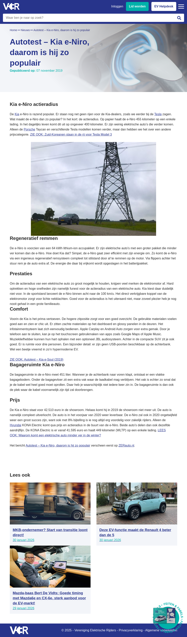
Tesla (158, 114)
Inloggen (117, 6)
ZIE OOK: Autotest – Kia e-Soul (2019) (36, 359)
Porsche (29, 129)
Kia (17, 114)
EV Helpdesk (163, 6)
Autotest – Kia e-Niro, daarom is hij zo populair (58, 445)
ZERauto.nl (126, 445)
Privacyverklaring (131, 630)
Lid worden (137, 6)
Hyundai (15, 425)
